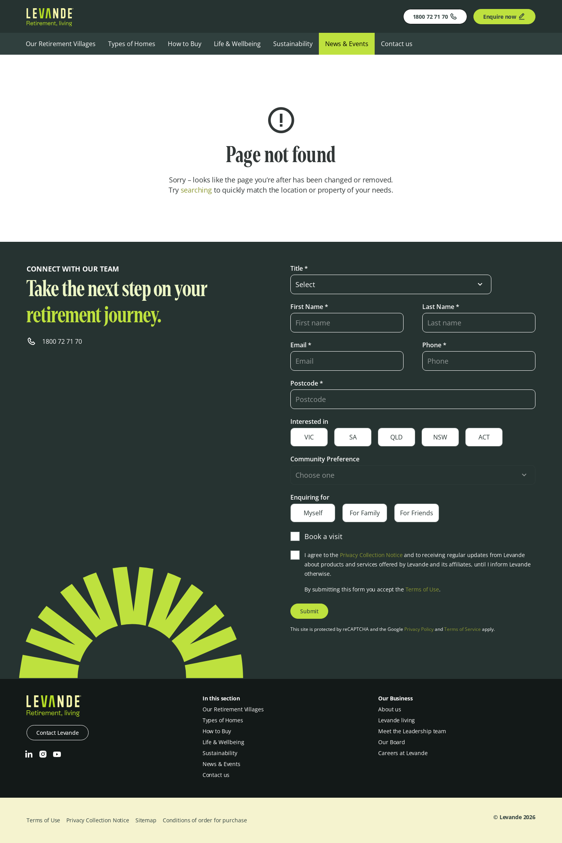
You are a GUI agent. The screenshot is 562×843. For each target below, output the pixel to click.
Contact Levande (57, 732)
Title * (299, 268)
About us (389, 709)
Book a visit (316, 536)
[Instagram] (43, 754)
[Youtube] (57, 754)
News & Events (346, 43)
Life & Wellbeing (237, 43)
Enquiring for (309, 497)
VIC (309, 437)
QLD (396, 437)
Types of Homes (131, 43)
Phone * (434, 345)
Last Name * (440, 307)
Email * (300, 345)
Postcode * (306, 383)
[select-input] (390, 284)
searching (196, 190)
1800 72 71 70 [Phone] (435, 16)
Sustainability (293, 43)
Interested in (309, 421)
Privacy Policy (419, 629)
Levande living (396, 720)
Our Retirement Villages (61, 43)
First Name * (309, 307)
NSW (440, 437)
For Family (365, 513)
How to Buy (184, 43)
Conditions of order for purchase (205, 820)
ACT (484, 437)
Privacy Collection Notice (371, 555)
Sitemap (146, 820)
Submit (309, 611)
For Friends (416, 513)
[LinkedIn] (29, 754)
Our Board (391, 742)
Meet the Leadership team (412, 731)
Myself (313, 513)
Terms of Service (462, 629)
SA (353, 437)
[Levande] (50, 24)
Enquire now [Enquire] (504, 16)
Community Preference (324, 459)
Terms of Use (422, 589)
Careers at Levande (402, 753)
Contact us (397, 43)
